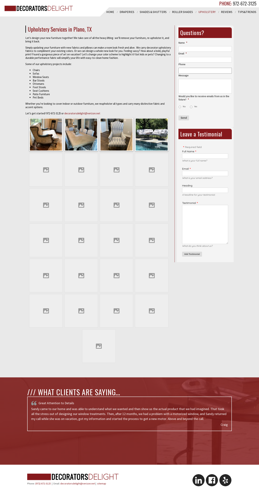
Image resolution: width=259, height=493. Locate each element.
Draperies (127, 12)
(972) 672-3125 (43, 483)
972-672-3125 (244, 3)
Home (110, 12)
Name (182, 42)
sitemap (101, 483)
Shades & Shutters (153, 12)
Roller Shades (182, 12)
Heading (187, 185)
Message (183, 75)
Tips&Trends (247, 12)
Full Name (188, 151)
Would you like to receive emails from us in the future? (203, 98)
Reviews (226, 12)
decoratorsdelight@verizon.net (82, 113)
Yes (195, 106)
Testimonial (189, 203)
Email (182, 53)
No (184, 106)
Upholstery (207, 12)
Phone (181, 64)
